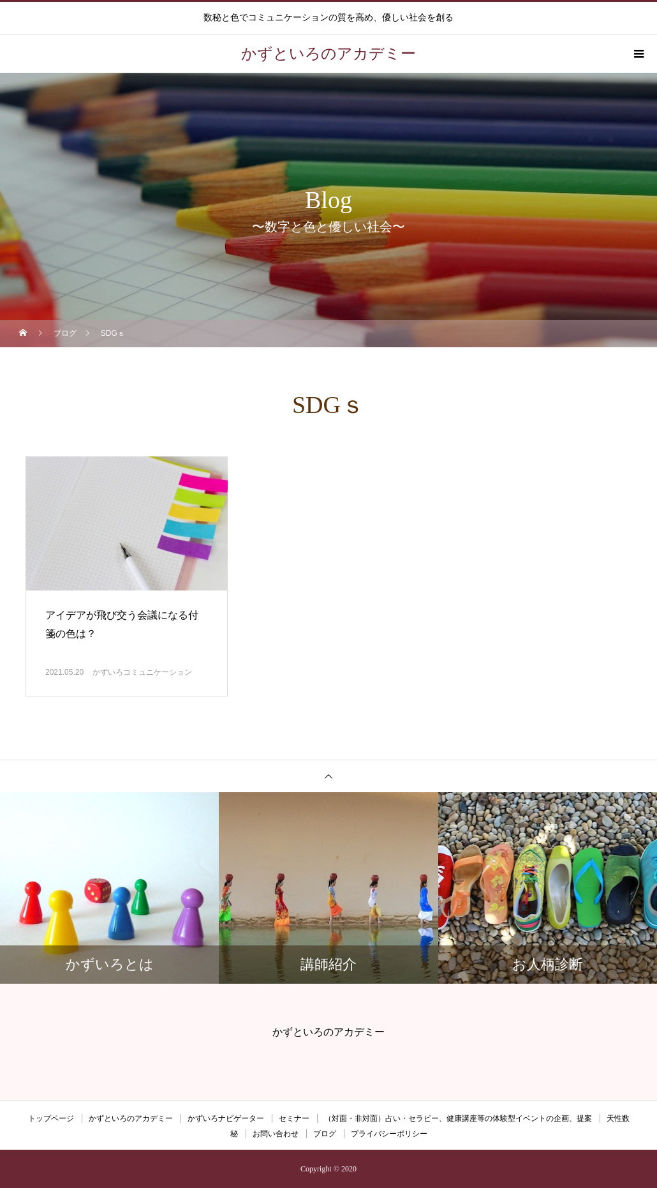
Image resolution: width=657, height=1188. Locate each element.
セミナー (294, 1118)
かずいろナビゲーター (226, 1118)
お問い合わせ (276, 1133)
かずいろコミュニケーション (142, 672)
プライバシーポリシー (389, 1133)
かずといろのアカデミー (131, 1118)
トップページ (51, 1118)
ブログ (324, 1133)
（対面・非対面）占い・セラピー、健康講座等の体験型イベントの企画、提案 (458, 1118)
